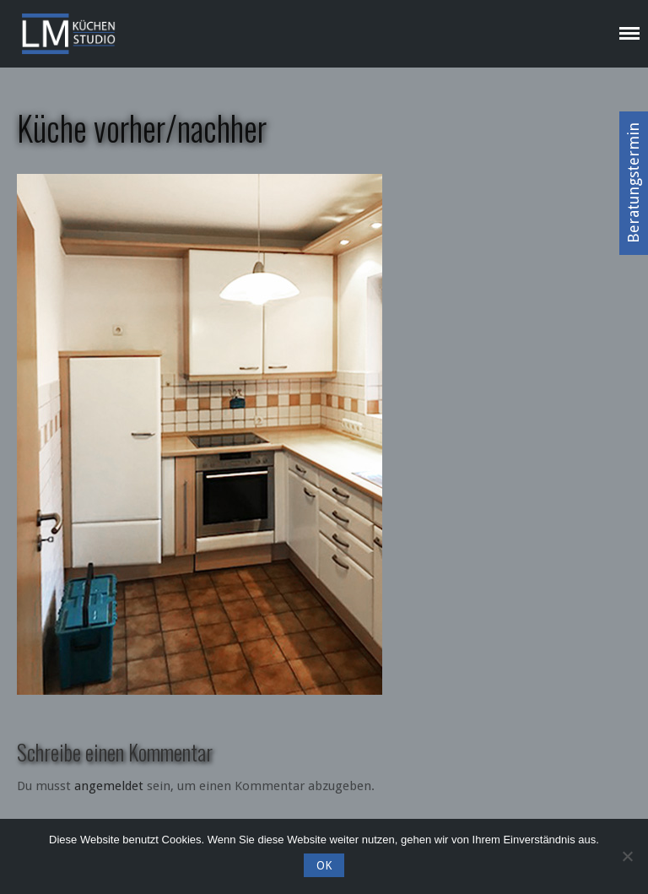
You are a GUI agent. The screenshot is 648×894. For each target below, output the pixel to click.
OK (324, 865)
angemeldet (108, 786)
